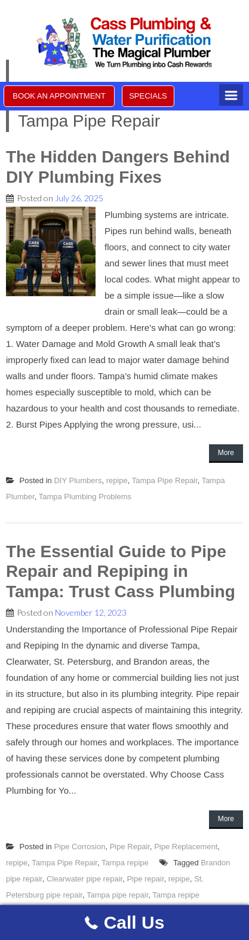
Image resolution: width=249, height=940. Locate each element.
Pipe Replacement (185, 846)
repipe (117, 480)
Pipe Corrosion (79, 846)
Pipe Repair (130, 846)
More (226, 453)
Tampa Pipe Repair (165, 480)
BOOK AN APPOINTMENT (59, 95)
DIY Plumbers (78, 480)
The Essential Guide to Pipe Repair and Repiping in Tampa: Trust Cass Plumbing (120, 571)
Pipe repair (145, 878)
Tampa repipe (125, 862)
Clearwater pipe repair (84, 878)
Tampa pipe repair (117, 894)
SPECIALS (148, 95)
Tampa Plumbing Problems (85, 496)
